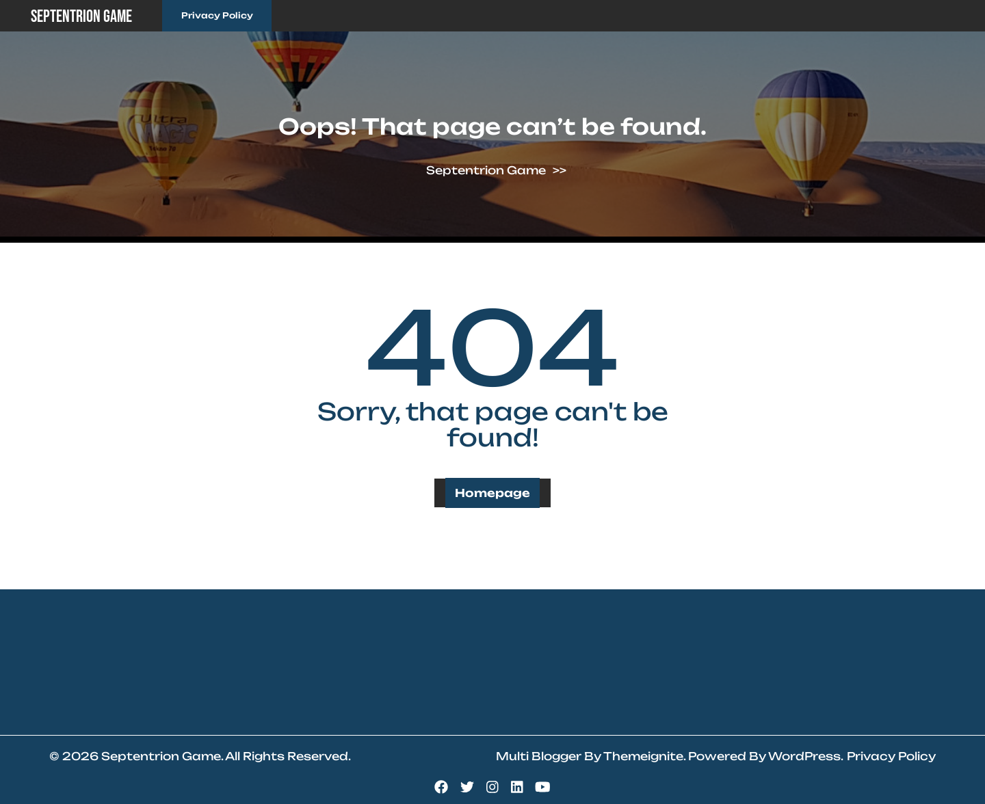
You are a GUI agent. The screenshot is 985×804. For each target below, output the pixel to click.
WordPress (804, 756)
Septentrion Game (81, 16)
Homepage (492, 493)
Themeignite (643, 756)
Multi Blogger (538, 756)
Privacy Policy (217, 15)
